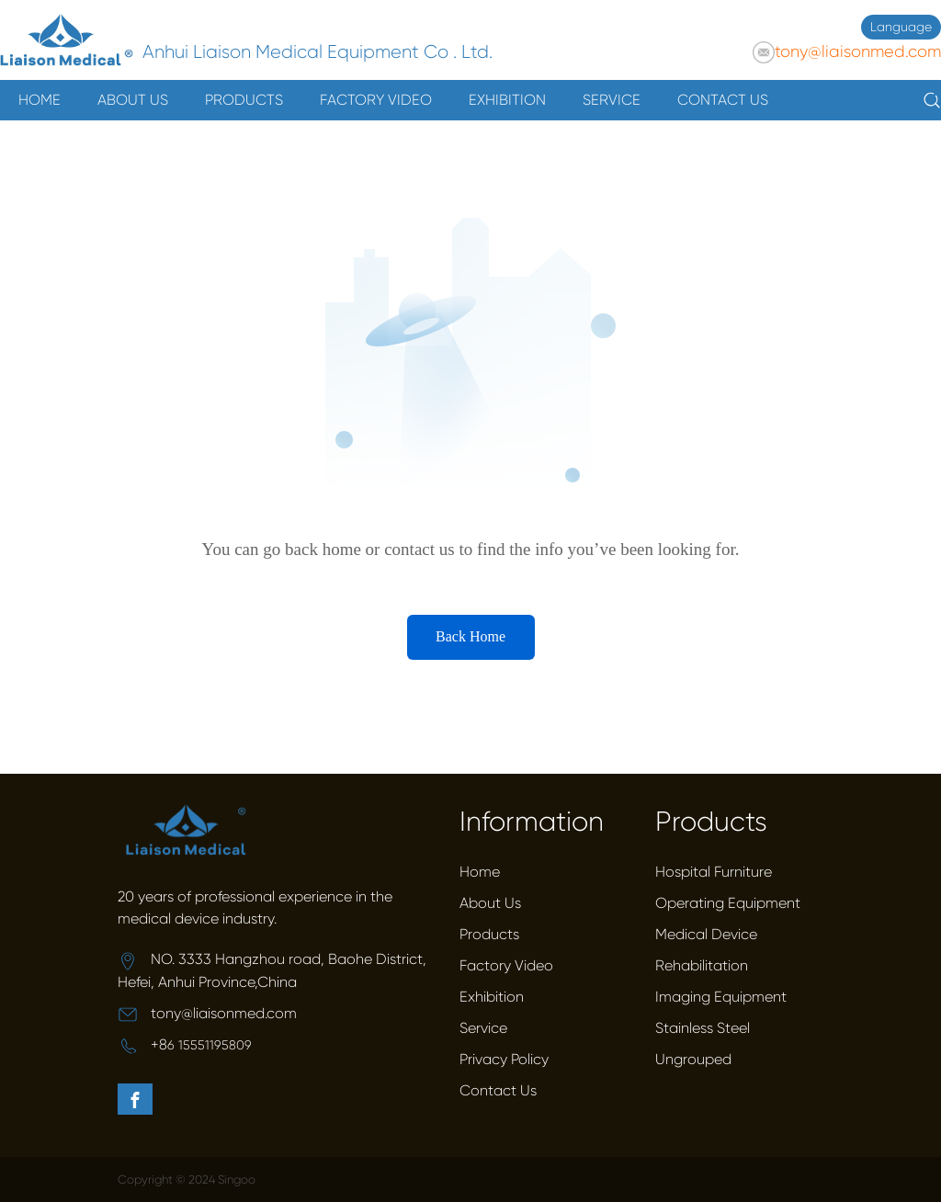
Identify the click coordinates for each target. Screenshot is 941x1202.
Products (489, 934)
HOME (39, 99)
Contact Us (498, 1090)
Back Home (470, 636)
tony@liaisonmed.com (858, 51)
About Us (490, 903)
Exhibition (491, 996)
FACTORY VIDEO (376, 99)
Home (479, 871)
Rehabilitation (701, 965)
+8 (159, 1044)
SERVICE (612, 99)
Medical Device (706, 934)
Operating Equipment (727, 903)
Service (483, 1028)
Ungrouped (693, 1059)
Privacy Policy (504, 1059)
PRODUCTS (244, 99)
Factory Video (506, 965)
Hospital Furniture (713, 871)
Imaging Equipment (721, 996)
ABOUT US (132, 99)
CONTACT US (722, 99)
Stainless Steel (702, 1028)
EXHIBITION (507, 99)
